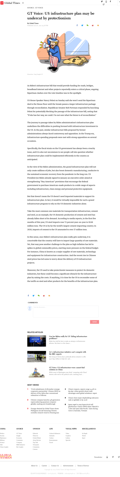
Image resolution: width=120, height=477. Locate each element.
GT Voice (19, 433)
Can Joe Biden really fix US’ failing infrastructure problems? (68, 337)
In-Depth (84, 433)
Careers (44, 466)
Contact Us (55, 466)
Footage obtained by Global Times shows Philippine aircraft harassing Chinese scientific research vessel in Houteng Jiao (45, 411)
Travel (51, 442)
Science (2, 442)
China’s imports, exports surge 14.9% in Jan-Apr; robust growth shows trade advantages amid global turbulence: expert (82, 391)
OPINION (36, 429)
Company (19, 442)
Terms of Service (83, 466)
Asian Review (37, 440)
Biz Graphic (19, 447)
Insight (18, 436)
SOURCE (30, 8)
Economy (19, 438)
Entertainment (53, 440)
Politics (2, 433)
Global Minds (37, 438)
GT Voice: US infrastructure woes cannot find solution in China (67, 368)
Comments (19, 440)
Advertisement (68, 466)
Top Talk (35, 442)
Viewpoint (36, 445)
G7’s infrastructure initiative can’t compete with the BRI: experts (67, 353)
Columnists (36, 447)
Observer (35, 436)
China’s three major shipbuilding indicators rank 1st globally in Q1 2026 (83, 399)
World (84, 436)
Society (2, 436)
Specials (68, 440)
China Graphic (4, 447)
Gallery (68, 438)
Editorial (35, 433)
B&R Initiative (20, 445)
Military (2, 440)
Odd (1, 445)
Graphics (68, 436)
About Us (34, 466)
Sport (83, 438)
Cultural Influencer (54, 433)
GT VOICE (39, 8)
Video (67, 433)
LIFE (51, 429)
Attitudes (51, 436)
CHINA (2, 429)
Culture (51, 438)
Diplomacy (3, 438)
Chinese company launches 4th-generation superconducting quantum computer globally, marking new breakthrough (45, 402)
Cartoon (35, 449)
